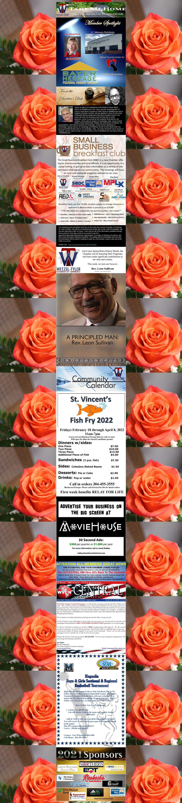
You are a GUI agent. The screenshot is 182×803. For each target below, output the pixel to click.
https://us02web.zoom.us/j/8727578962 (82, 245)
